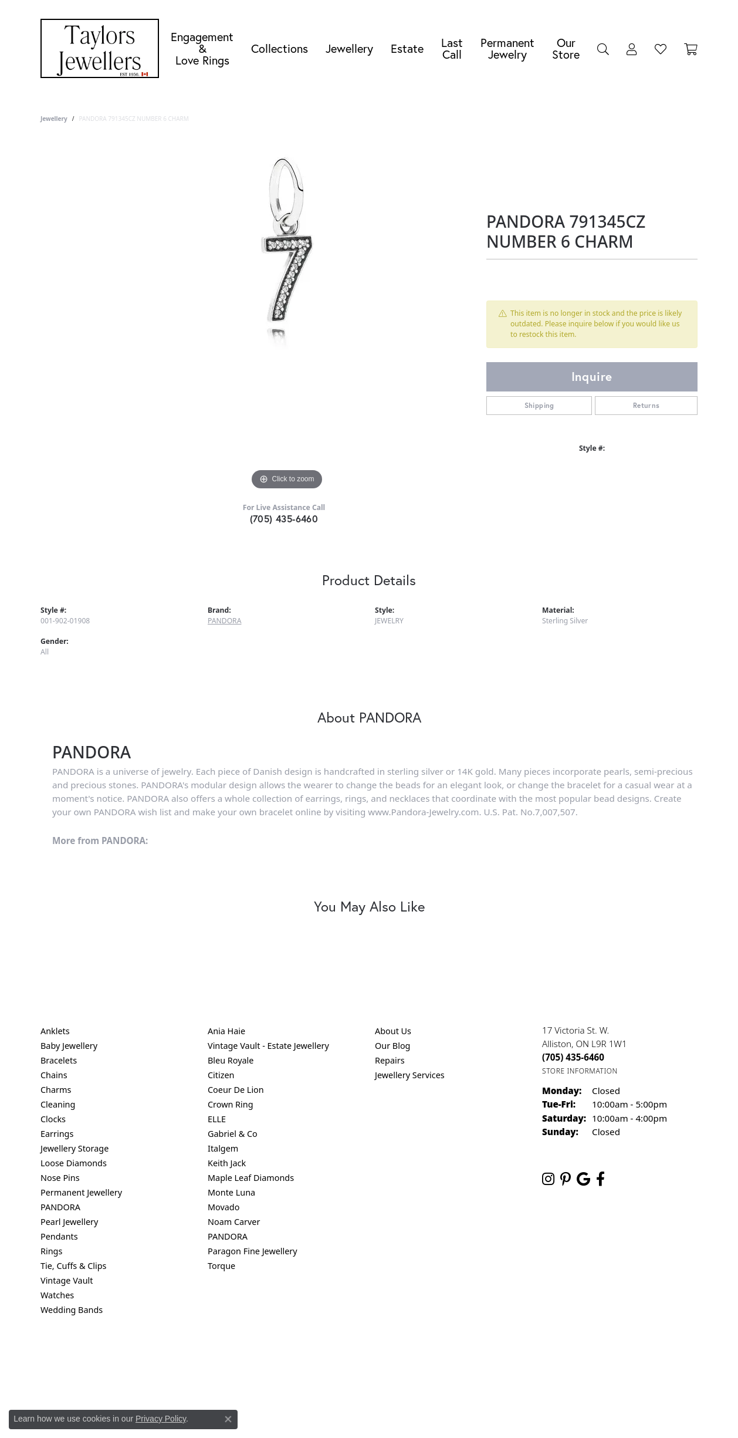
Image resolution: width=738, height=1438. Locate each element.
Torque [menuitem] (221, 1265)
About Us (393, 1031)
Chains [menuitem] (53, 1075)
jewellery (53, 118)
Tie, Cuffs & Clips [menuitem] (73, 1265)
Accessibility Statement (467, 1357)
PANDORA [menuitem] (60, 1207)
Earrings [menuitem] (56, 1133)
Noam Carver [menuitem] (234, 1221)
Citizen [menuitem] (221, 1075)
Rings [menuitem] (51, 1251)
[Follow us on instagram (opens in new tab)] (548, 1179)
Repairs (390, 1060)
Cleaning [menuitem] (57, 1104)
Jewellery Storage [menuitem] (74, 1148)
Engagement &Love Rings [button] (202, 48)
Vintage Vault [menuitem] (66, 1280)
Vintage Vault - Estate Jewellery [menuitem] (268, 1045)
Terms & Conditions (381, 1357)
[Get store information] (580, 1071)
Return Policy (252, 1357)
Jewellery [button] (349, 48)
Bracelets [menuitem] (58, 1060)
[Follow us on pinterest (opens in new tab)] (565, 1179)
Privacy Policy (311, 1357)
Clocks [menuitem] (53, 1119)
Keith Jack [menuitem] (227, 1163)
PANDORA (224, 621)
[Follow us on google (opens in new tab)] (583, 1179)
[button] (603, 48)
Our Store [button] (566, 48)
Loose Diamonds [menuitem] (73, 1163)
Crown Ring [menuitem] (230, 1104)
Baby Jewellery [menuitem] (68, 1045)
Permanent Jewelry (507, 48)
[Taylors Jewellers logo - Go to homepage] (103, 48)
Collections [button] (279, 48)
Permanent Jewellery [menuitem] (81, 1192)
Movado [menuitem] (223, 1207)
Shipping (539, 405)
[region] (287, 317)
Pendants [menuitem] (59, 1236)
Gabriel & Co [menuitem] (233, 1133)
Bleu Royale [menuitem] (230, 1060)
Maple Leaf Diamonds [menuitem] (251, 1177)
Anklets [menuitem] (55, 1031)
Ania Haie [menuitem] (226, 1031)
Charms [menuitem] (55, 1089)
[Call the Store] (573, 1057)
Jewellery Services (410, 1075)
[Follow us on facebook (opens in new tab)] (600, 1179)
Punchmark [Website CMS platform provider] (390, 1395)
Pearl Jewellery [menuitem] (69, 1221)
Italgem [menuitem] (223, 1148)
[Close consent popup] (228, 1419)
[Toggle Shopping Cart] (691, 48)
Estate (407, 48)
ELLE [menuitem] (217, 1119)
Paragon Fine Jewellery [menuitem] (252, 1251)
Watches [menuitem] (57, 1295)
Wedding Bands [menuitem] (71, 1309)
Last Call (452, 48)
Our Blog (392, 1045)
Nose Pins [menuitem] (60, 1177)
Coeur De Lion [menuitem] (236, 1089)
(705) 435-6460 (284, 518)
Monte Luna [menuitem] (231, 1192)
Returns (646, 405)
